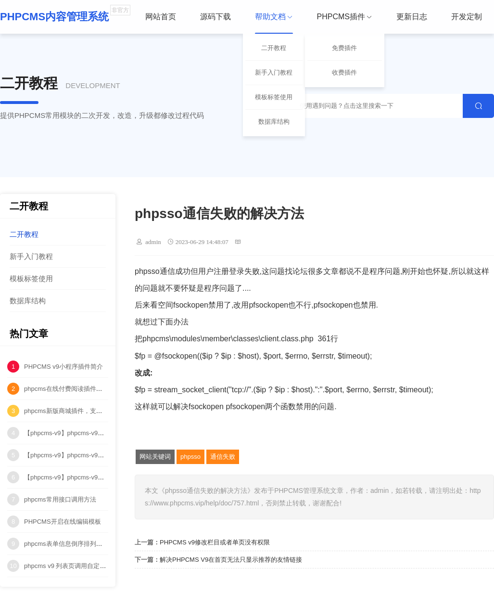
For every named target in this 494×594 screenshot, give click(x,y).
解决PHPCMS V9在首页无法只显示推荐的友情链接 (231, 559)
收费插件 (344, 72)
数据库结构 (274, 121)
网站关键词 (155, 456)
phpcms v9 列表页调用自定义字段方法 (77, 565)
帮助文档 (274, 23)
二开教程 (273, 48)
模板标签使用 (273, 97)
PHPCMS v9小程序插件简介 (63, 366)
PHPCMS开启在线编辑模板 (62, 521)
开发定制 (466, 17)
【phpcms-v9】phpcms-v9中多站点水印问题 (86, 477)
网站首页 (160, 17)
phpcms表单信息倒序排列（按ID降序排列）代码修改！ (100, 543)
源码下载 (215, 17)
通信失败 (222, 456)
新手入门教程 (273, 72)
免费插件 (344, 48)
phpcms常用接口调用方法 (60, 499)
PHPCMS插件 (344, 17)
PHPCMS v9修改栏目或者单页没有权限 (215, 542)
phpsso (190, 456)
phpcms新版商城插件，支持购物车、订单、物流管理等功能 (107, 410)
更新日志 (411, 17)
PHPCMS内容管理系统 (54, 17)
